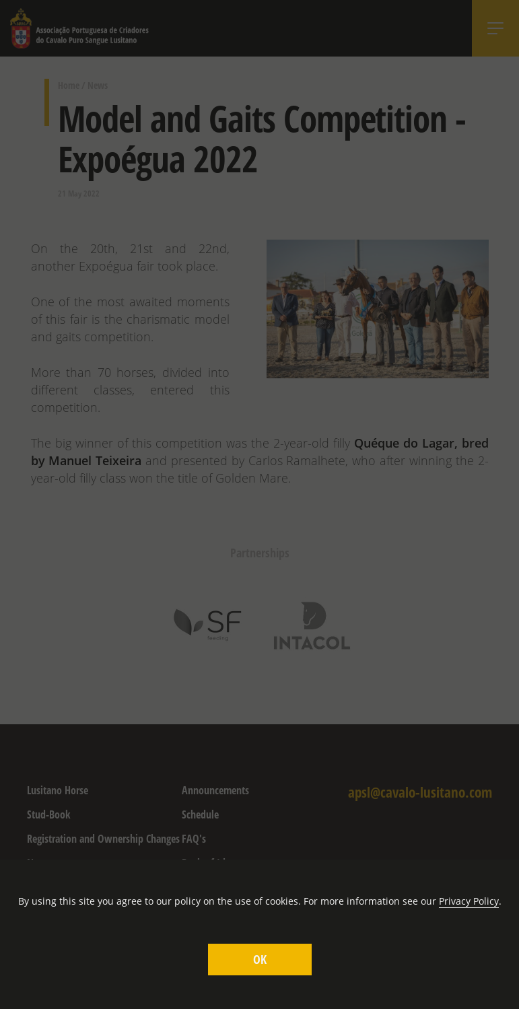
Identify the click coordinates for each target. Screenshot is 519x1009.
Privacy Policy (469, 901)
